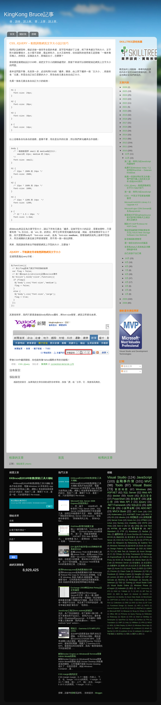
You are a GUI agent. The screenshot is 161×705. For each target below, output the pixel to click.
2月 (127, 290)
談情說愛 (147, 517)
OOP (147, 577)
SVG (131, 617)
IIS (112, 517)
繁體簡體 (121, 489)
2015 (125, 131)
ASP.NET (112, 492)
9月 (127, 262)
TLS (112, 551)
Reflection (148, 614)
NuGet (145, 531)
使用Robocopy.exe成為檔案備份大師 (75, 569)
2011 (125, 146)
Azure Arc (131, 520)
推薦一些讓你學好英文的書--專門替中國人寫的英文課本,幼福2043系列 (137, 179)
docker (116, 495)
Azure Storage (146, 551)
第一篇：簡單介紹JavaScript (137, 192)
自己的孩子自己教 (132, 253)
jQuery (27, 364)
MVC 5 (148, 514)
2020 (125, 111)
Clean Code (125, 571)
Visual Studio (116, 477)
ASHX (109, 594)
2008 (125, 303)
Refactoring (132, 543)
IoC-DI (124, 608)
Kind (131, 608)
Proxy (109, 560)
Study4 (131, 620)
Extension (138, 571)
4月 (127, 282)
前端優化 (136, 563)
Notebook (131, 549)
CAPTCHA (114, 600)
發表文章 (126, 366)
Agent (126, 594)
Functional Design (117, 605)
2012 (125, 142)
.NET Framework (116, 505)
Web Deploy (120, 625)
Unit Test (148, 526)
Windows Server (122, 563)
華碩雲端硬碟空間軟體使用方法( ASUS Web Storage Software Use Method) (137, 232)
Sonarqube (111, 620)
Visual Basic (142, 485)
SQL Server (129, 492)
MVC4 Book (119, 511)
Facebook (111, 574)
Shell (138, 617)
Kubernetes (117, 514)
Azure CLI (119, 568)
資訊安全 (146, 495)
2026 (125, 87)
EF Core (149, 603)
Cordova (145, 534)
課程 (140, 634)
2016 (125, 127)
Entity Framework (133, 554)
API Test (146, 591)
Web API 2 (126, 501)
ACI (137, 591)
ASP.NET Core (133, 514)
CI (111, 554)
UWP (120, 622)
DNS (126, 603)
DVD (133, 603)
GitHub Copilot (125, 574)
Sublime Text (146, 543)
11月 (127, 158)
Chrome (113, 571)
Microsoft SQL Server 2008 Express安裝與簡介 (83, 502)
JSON (109, 543)
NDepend (120, 543)
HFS (139, 605)
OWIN (149, 611)
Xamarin (132, 551)
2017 (125, 123)
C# (129, 526)
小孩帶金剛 (128, 508)
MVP (129, 577)
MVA (122, 577)
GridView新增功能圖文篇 (82, 526)
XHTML (114, 528)
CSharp (119, 554)
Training (129, 583)
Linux (109, 523)
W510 (149, 622)
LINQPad (139, 608)
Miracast (126, 611)
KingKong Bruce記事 (29, 14)
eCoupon (111, 588)
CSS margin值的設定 (68, 674)
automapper (126, 628)
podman (124, 631)
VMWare (135, 622)
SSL (109, 534)
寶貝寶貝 (131, 537)
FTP (122, 531)
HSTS (146, 605)
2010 (125, 150)
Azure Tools (131, 568)
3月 (127, 286)
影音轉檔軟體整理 (132, 239)
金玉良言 (134, 566)
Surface (140, 620)
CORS (149, 568)
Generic (130, 605)
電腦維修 (137, 528)
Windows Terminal (117, 546)
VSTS (144, 523)
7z (132, 591)
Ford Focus (129, 540)
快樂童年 (113, 566)
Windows (141, 489)
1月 (127, 294)
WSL (111, 625)
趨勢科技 (119, 534)
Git (138, 540)
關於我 (23, 34)
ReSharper (133, 580)
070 (108, 591)
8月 (127, 266)
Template (127, 560)
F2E (147, 571)
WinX (130, 625)
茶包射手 (136, 498)
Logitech (149, 608)
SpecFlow (122, 620)
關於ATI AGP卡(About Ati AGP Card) (135, 225)
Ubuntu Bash (140, 560)
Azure (130, 495)
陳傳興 (44, 364)
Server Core (116, 520)
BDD (141, 568)
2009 (125, 299)
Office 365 (114, 614)
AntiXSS (146, 594)
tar (131, 631)
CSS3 (118, 540)
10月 (127, 258)
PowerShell (118, 498)
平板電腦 (110, 634)
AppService (111, 597)
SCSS (117, 560)
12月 (127, 154)
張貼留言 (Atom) (23, 464)
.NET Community (143, 588)
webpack (138, 631)
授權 (34, 34)
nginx (124, 528)
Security (145, 580)
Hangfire (138, 574)
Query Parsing (135, 614)
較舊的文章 (105, 457)
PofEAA (145, 557)
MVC (148, 481)
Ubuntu (122, 517)
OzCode (110, 580)
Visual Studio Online (120, 585)
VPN (142, 622)
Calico (149, 546)
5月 (127, 278)
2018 (125, 119)
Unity (127, 622)
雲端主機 (145, 566)
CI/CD (123, 600)
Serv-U (120, 526)
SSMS (149, 549)
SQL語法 (136, 505)
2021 (125, 107)
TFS (147, 620)
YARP (116, 628)
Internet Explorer (113, 608)
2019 (125, 115)
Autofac (121, 597)
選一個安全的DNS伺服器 (136, 243)
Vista (109, 526)
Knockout (133, 531)
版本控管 (132, 546)
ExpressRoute (116, 557)
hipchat (109, 631)
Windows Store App (142, 625)
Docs (140, 603)
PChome (124, 614)
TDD (120, 583)
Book (141, 546)
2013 (125, 139)
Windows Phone (141, 585)
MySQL (138, 577)
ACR (141, 537)
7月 (127, 270)
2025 (125, 91)
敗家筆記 (120, 634)
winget (146, 631)
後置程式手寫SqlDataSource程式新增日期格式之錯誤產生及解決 (137, 217)
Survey (120, 523)
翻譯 (134, 634)
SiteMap (146, 617)
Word (109, 628)
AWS (118, 594)
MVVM (110, 537)
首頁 (12, 34)
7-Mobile (124, 591)
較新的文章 (16, 457)
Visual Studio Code (144, 583)
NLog (134, 611)
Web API (147, 492)
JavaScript (144, 477)
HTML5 (144, 520)
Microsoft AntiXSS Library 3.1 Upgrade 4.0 (137, 203)
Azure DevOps (133, 534)
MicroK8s (135, 557)
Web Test (121, 551)
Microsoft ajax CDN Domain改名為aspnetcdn (138, 209)
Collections (118, 603)
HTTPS (146, 540)
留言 (124, 371)
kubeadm (122, 588)
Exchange (148, 554)
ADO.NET (146, 508)
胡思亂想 (134, 517)
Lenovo (113, 577)
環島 (128, 634)
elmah (147, 628)
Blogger (98, 693)
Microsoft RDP (115, 611)
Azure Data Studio (134, 597)
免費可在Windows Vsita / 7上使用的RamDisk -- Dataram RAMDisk (138, 170)
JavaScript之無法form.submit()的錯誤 (75, 610)
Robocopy (113, 617)
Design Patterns (117, 549)
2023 (125, 99)
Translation (111, 622)
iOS (116, 631)
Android (135, 594)
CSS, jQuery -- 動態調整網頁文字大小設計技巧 (137, 186)
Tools (119, 485)
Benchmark (148, 597)
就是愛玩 (148, 563)
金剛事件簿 (125, 481)
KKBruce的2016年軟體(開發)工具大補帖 (31, 478)
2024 (125, 95)
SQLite (123, 617)
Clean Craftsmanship (136, 600)
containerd (137, 628)
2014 (125, 135)
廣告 (131, 588)
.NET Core (137, 511)
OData (142, 611)
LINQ (137, 526)
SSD (141, 549)
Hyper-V (148, 574)
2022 (125, 103)
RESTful (121, 580)
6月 (127, 274)
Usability (133, 523)
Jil (126, 557)
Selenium (111, 583)
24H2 (115, 591)
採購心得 (124, 566)
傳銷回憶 (120, 537)
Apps (109, 568)
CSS (20, 364)
